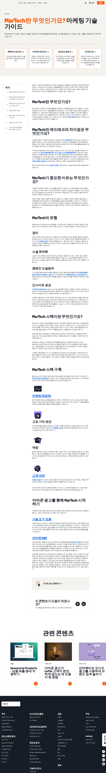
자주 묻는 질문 (90, 730)
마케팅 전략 (43, 241)
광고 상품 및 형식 (9, 736)
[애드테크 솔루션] (65, 52)
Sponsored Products (8, 743)
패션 (59, 730)
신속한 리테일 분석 (35, 762)
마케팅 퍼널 (36, 480)
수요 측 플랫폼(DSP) (69, 153)
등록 (101, 3)
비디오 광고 (5, 752)
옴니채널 (71, 117)
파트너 (40, 3)
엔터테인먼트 (62, 727)
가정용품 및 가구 (63, 743)
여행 (59, 759)
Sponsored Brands (7, 746)
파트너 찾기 (89, 739)
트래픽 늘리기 (6, 723)
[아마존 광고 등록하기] (52, 583)
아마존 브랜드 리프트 (36, 749)
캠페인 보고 (33, 755)
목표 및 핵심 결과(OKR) (40, 378)
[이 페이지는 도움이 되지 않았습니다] (77, 604)
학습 (45, 3)
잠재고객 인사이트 (35, 717)
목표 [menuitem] (3, 714)
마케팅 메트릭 (41, 395)
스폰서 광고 (5, 739)
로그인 (91, 3)
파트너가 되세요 (90, 743)
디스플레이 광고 (6, 749)
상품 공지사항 (90, 720)
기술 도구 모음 (41, 519)
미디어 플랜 (33, 720)
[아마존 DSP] (90, 52)
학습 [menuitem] (87, 714)
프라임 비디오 (75, 542)
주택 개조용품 (62, 746)
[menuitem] (11, 717)
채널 (59, 765)
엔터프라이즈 (31, 3)
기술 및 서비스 (35, 768)
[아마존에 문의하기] (40, 52)
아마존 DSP (39, 538)
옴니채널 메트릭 (34, 759)
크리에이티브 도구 (35, 736)
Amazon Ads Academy (92, 717)
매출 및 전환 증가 (7, 727)
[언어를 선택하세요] (11, 704)
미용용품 (60, 720)
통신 (59, 752)
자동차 (60, 717)
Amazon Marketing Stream (38, 752)
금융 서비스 (61, 733)
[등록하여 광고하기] (16, 52)
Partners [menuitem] (89, 736)
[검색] (86, 3)
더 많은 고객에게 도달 (8, 720)
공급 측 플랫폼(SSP (47, 153)
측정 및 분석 (35, 742)
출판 (59, 749)
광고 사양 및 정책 (91, 727)
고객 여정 (38, 475)
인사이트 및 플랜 (36, 714)
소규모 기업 (22, 3)
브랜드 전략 (54, 165)
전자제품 (60, 723)
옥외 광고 (4, 759)
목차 (7, 87)
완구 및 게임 (61, 755)
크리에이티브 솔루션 (38, 726)
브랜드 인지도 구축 (7, 717)
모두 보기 (4, 762)
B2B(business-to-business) (76, 275)
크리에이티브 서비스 (36, 733)
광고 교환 (58, 153)
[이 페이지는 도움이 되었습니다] (83, 604)
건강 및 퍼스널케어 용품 (65, 739)
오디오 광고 (5, 755)
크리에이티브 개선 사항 (36, 730)
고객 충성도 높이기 (7, 730)
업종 (59, 714)
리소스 (88, 723)
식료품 (60, 736)
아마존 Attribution (39, 289)
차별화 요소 (57, 428)
